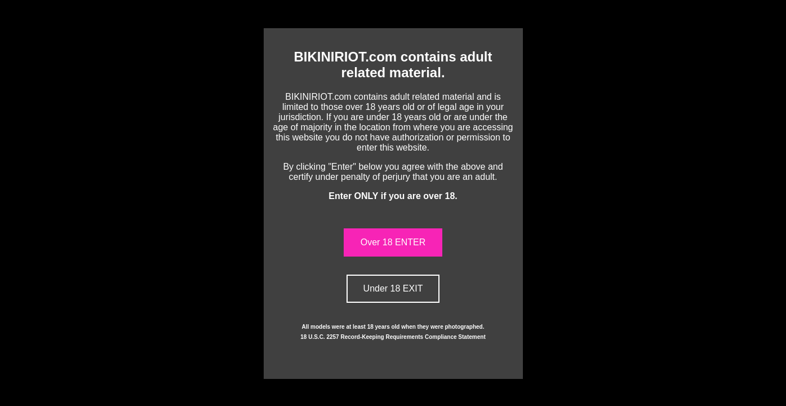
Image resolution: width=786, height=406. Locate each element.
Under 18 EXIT (393, 288)
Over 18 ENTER (393, 242)
